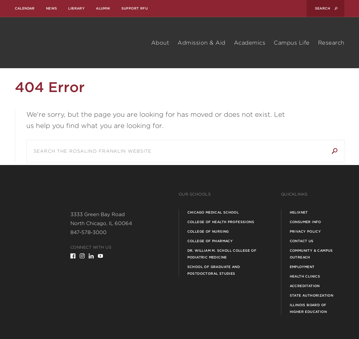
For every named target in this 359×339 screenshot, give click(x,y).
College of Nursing (208, 231)
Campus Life (292, 42)
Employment (302, 267)
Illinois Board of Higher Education (308, 308)
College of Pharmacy (210, 241)
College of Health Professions (220, 222)
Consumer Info (305, 222)
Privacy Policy (305, 231)
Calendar (25, 8)
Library (76, 8)
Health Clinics (305, 276)
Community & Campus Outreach (311, 253)
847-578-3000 (88, 232)
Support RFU (134, 8)
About (160, 42)
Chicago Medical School (213, 212)
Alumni (103, 8)
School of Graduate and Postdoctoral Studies (213, 270)
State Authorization (311, 295)
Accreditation (305, 286)
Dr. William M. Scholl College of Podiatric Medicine (222, 253)
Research (331, 42)
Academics (250, 42)
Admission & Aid (201, 42)
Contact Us (302, 241)
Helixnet (299, 212)
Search (335, 151)
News (51, 8)
